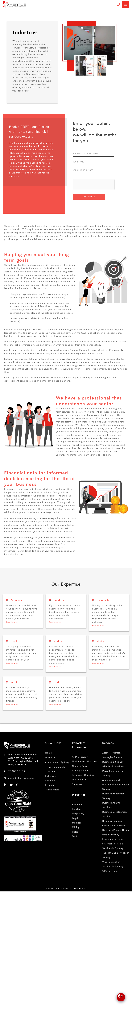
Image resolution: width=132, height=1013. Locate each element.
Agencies (14, 600)
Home (48, 753)
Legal (11, 641)
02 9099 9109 (16, 771)
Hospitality (101, 600)
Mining (98, 641)
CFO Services (110, 871)
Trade (54, 682)
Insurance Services (112, 839)
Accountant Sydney (58, 763)
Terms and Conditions (84, 775)
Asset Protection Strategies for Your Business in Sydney (112, 757)
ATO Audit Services (113, 767)
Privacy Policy (80, 771)
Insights (49, 785)
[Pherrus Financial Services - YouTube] (11, 785)
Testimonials (52, 790)
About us (50, 757)
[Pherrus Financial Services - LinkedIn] (5, 785)
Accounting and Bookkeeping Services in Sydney (116, 784)
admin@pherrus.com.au (21, 778)
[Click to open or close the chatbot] (121, 996)
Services (50, 781)
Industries (50, 776)
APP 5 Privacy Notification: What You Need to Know (84, 761)
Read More (12, 622)
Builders (56, 600)
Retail (12, 682)
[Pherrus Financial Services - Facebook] (17, 785)
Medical (56, 641)
